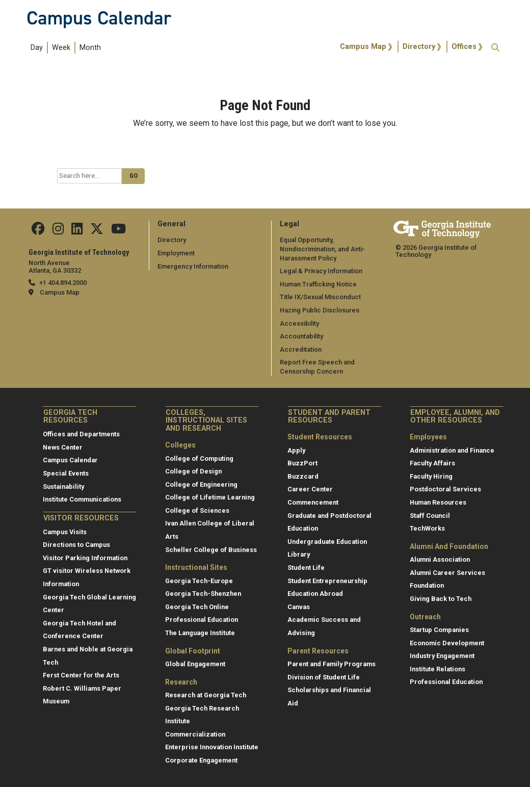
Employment (176, 253)
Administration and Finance (452, 450)
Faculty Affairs (432, 463)
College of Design (193, 471)
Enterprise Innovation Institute (211, 747)
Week (61, 47)
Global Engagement (195, 664)
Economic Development (447, 643)
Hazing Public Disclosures (319, 310)
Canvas (298, 607)
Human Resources (438, 502)
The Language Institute (200, 633)
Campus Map (363, 46)
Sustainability (63, 486)
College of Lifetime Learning (210, 497)
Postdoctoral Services (445, 489)
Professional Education (201, 619)
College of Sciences (197, 510)
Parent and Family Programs (331, 664)
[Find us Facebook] (38, 231)
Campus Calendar (98, 18)
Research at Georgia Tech (205, 695)
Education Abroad (315, 593)
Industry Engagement (442, 656)
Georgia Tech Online (197, 607)
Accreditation (301, 349)
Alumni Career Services (447, 572)
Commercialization (195, 734)
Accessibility (299, 323)
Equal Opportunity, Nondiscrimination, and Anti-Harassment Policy (322, 248)
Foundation (427, 585)
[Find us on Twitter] (96, 231)
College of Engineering (201, 484)
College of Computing (199, 458)
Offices (464, 46)
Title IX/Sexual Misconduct (320, 297)
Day (37, 47)
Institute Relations (437, 669)
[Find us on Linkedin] (77, 231)
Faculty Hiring (431, 476)
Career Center (310, 489)
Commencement (312, 502)
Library (298, 554)
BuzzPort (302, 463)
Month (90, 47)
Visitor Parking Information (85, 558)
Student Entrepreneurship (327, 581)
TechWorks (427, 528)
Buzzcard (303, 476)
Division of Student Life (323, 677)
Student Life (306, 567)
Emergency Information (192, 266)
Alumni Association (440, 559)
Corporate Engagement (201, 760)
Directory (419, 46)
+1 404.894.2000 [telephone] (63, 282)
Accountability (301, 336)
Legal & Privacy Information (321, 271)
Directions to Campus (76, 544)
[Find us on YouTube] (118, 231)
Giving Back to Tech (440, 598)
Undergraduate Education (327, 541)
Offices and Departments (81, 434)
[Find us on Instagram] (58, 231)
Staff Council (430, 515)
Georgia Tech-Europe (199, 581)
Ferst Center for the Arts (81, 675)
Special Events (66, 473)
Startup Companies (439, 630)
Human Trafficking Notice (318, 284)
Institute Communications (82, 499)
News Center (63, 447)
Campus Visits (65, 532)
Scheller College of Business (211, 550)
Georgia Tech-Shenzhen (203, 593)
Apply (296, 450)
